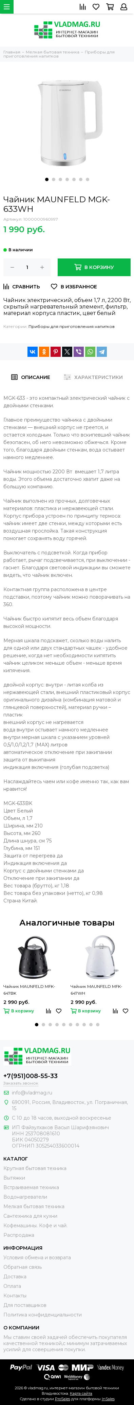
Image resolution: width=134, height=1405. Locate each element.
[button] (47, 179)
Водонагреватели (25, 1197)
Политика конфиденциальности (42, 1315)
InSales (108, 1398)
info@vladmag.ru (32, 1093)
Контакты (14, 1296)
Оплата (12, 1286)
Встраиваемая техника (31, 1187)
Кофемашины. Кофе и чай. (35, 1225)
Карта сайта (81, 1393)
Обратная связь (22, 1267)
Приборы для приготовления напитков (71, 326)
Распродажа (18, 1235)
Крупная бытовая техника (34, 1168)
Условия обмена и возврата (37, 1257)
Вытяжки (14, 1178)
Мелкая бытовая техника (33, 1206)
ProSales (62, 1398)
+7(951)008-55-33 (30, 1076)
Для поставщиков (24, 1305)
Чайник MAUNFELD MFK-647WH (96, 990)
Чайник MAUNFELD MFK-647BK (29, 990)
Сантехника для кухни (30, 1216)
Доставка (14, 1277)
